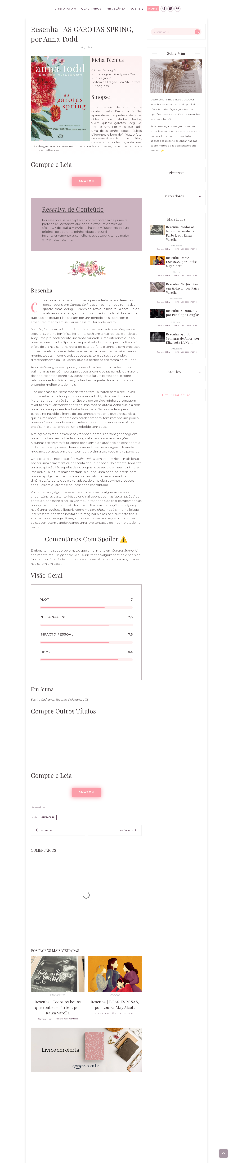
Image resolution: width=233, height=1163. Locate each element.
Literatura (64, 8)
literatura (47, 817)
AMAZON (86, 181)
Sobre (136, 8)
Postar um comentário (66, 1018)
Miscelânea (115, 8)
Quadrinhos (91, 8)
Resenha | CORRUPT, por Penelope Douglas (182, 313)
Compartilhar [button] (39, 807)
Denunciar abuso (176, 395)
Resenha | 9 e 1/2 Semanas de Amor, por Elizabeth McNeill (182, 338)
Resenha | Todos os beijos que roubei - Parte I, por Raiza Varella (57, 1007)
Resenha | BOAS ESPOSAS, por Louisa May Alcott (115, 1004)
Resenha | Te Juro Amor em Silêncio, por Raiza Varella (183, 288)
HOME (153, 8)
